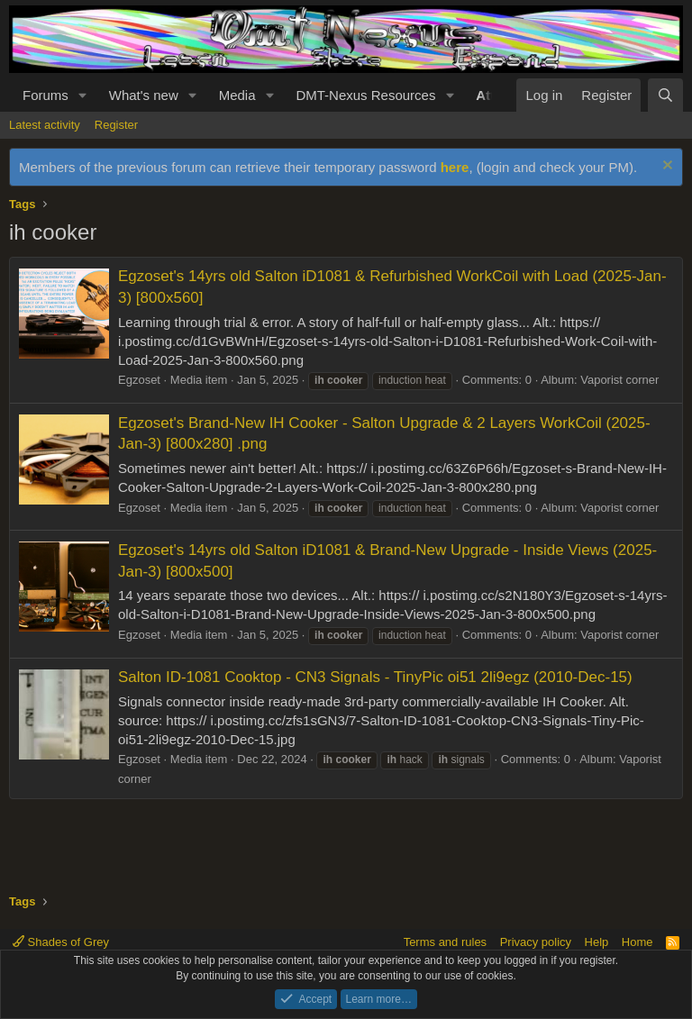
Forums (45, 95)
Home (637, 942)
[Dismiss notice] (665, 167)
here (455, 167)
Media (237, 95)
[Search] (665, 95)
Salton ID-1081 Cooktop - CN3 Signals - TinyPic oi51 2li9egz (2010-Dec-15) (375, 677)
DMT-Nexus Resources (365, 95)
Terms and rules (445, 942)
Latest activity (44, 125)
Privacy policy (535, 942)
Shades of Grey (61, 942)
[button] (83, 95)
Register (116, 125)
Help (597, 942)
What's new (143, 95)
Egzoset (139, 380)
